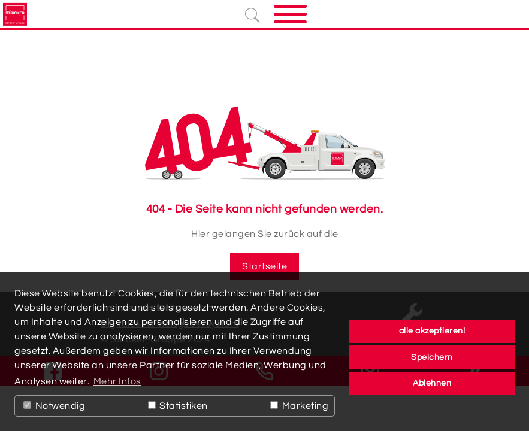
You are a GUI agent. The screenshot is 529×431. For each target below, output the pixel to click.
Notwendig (54, 406)
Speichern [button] (432, 357)
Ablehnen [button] (432, 382)
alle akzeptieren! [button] (432, 330)
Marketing (299, 406)
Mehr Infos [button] (117, 381)
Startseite (264, 266)
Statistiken (178, 406)
